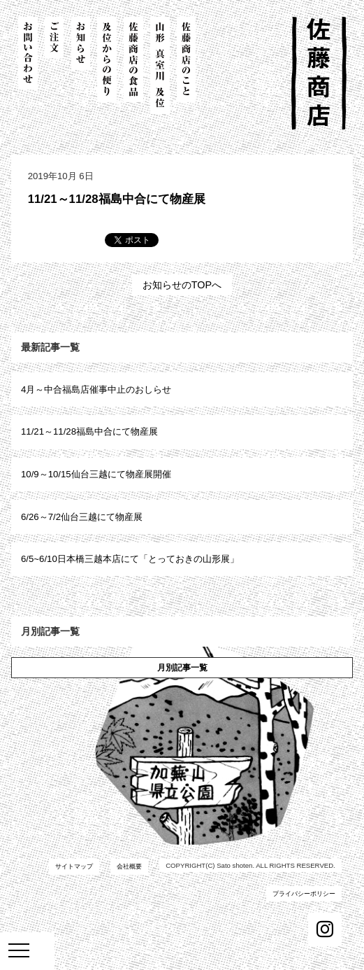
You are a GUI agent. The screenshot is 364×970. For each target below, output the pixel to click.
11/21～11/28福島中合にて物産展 (116, 199)
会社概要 (129, 866)
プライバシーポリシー (303, 893)
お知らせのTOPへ (182, 284)
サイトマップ (74, 866)
